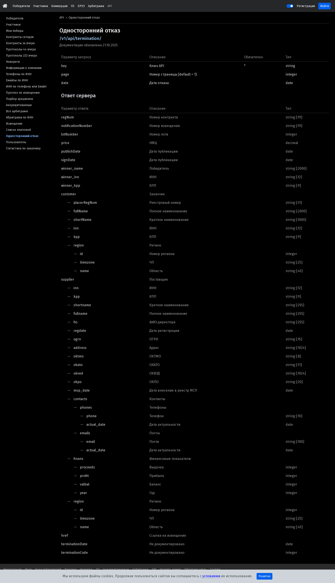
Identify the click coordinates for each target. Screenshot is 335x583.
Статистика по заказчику (23, 148)
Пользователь (16, 142)
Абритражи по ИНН (19, 117)
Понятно (264, 576)
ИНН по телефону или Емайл (26, 86)
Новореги (13, 62)
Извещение (14, 123)
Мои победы (14, 31)
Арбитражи (96, 6)
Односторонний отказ (22, 136)
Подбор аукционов (19, 99)
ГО (72, 6)
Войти (324, 6)
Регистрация (306, 6)
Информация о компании (23, 68)
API (109, 6)
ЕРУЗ (81, 6)
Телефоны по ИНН (18, 74)
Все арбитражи (17, 111)
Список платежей (18, 130)
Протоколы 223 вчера (21, 55)
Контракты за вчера (20, 43)
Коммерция (59, 6)
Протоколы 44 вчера (21, 49)
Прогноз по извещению (23, 93)
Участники (40, 6)
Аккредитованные (19, 105)
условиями (211, 576)
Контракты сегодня (20, 37)
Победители (21, 6)
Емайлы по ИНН (17, 80)
